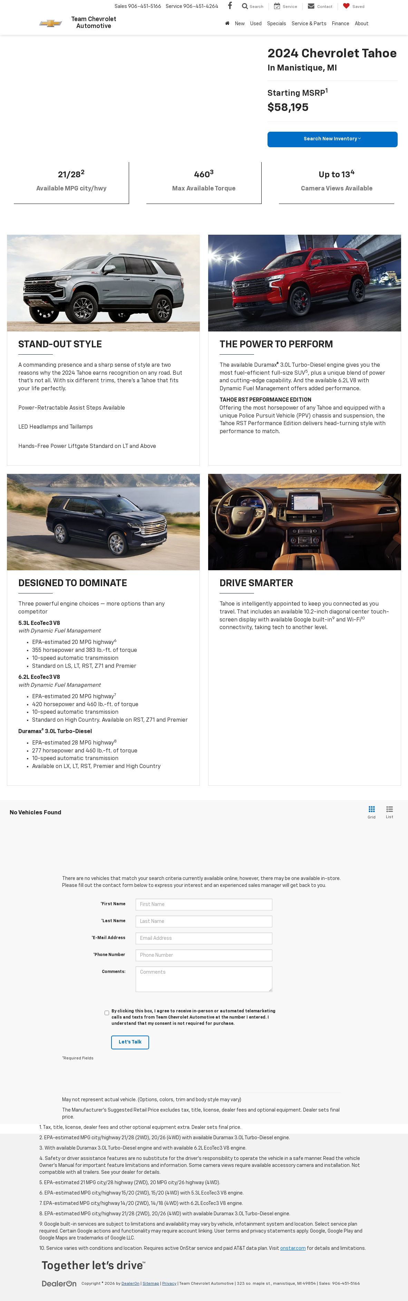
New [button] (240, 23)
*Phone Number (109, 955)
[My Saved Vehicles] (354, 6)
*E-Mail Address (108, 938)
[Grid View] (370, 813)
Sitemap (151, 1284)
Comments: (113, 972)
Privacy (169, 1284)
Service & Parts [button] (309, 23)
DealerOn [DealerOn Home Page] (130, 1284)
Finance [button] (340, 23)
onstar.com (293, 1248)
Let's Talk (130, 1042)
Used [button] (256, 23)
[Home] (227, 24)
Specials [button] (276, 23)
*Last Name (113, 921)
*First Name (112, 904)
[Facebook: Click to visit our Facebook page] (230, 6)
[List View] (389, 813)
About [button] (362, 23)
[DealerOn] (59, 1283)
